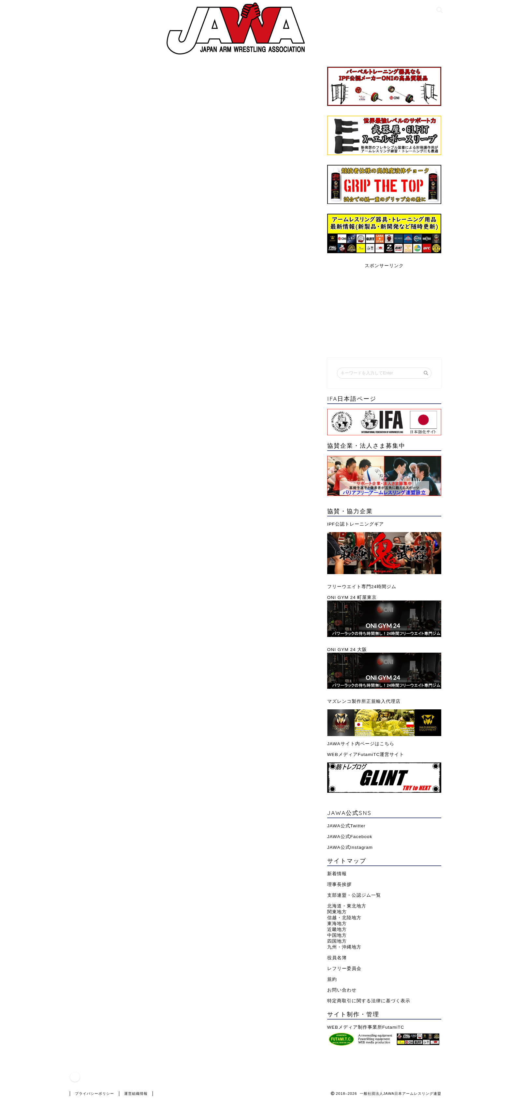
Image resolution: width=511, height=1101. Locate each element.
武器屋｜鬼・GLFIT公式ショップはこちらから (137, 366)
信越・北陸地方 (344, 917)
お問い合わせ (342, 990)
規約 (332, 979)
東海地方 (337, 923)
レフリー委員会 (344, 968)
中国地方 (337, 935)
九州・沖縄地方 (344, 947)
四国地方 (337, 941)
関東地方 (337, 911)
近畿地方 (337, 929)
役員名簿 (337, 957)
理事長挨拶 (339, 884)
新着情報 (337, 873)
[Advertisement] (384, 309)
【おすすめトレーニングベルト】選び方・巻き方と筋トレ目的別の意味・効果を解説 (183, 300)
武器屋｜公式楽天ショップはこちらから (129, 386)
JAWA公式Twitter (346, 825)
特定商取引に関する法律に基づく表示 (368, 1000)
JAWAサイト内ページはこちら (360, 743)
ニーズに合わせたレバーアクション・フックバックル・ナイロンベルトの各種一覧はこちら (192, 261)
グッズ (88, 79)
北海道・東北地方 (346, 906)
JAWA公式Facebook (349, 836)
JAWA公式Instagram (350, 847)
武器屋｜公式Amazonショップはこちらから (134, 406)
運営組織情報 (136, 1093)
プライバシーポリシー (94, 1093)
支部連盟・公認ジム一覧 (354, 895)
